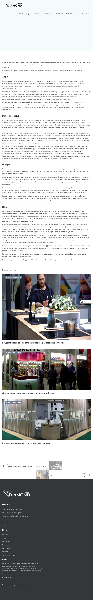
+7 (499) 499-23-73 (15, 509)
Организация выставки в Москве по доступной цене (28, 393)
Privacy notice (87, 301)
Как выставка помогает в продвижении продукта (26, 443)
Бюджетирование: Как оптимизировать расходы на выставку (33, 342)
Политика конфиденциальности (14, 585)
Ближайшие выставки (13, 277)
